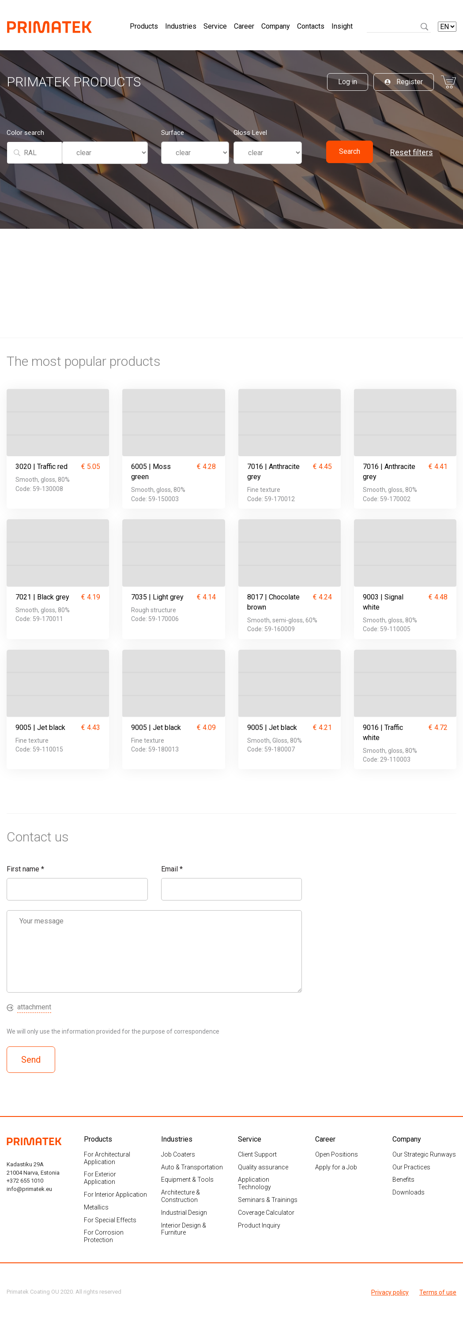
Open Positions (336, 1153)
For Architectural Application (107, 1157)
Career (244, 27)
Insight (342, 27)
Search (349, 153)
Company (275, 27)
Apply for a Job (336, 1166)
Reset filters (411, 153)
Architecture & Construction (180, 1196)
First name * (25, 868)
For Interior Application (115, 1194)
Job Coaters (178, 1153)
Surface (172, 134)
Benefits (403, 1179)
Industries (180, 27)
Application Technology (254, 1183)
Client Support (257, 1153)
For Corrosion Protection (104, 1236)
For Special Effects (110, 1219)
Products (144, 27)
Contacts (310, 27)
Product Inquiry (259, 1224)
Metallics (96, 1206)
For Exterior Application (100, 1178)
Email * (172, 868)
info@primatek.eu (29, 1188)
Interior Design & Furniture (183, 1228)
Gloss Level (250, 134)
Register (403, 82)
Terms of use (437, 1291)
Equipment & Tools (187, 1179)
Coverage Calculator (266, 1212)
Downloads (408, 1192)
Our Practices (411, 1166)
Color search (25, 134)
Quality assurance (263, 1166)
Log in (347, 82)
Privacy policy (390, 1291)
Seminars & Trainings (267, 1199)
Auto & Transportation (192, 1166)
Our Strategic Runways (424, 1153)
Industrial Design (184, 1212)
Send (31, 1059)
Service (215, 27)
